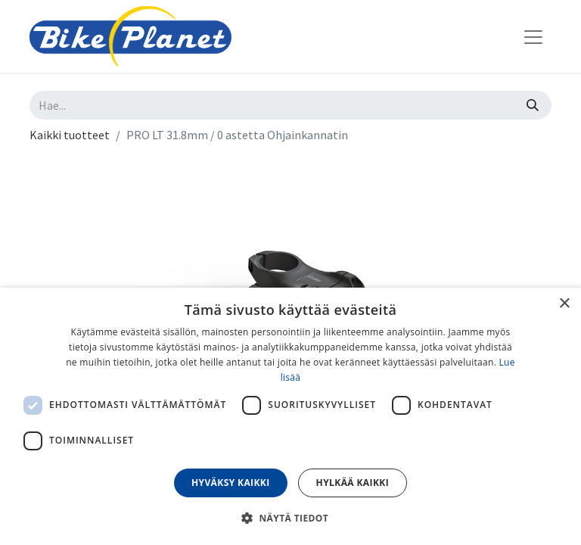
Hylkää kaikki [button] (352, 482)
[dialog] (290, 416)
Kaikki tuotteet (70, 134)
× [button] (564, 304)
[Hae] (532, 105)
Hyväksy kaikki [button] (230, 482)
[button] (290, 518)
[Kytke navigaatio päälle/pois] (533, 36)
